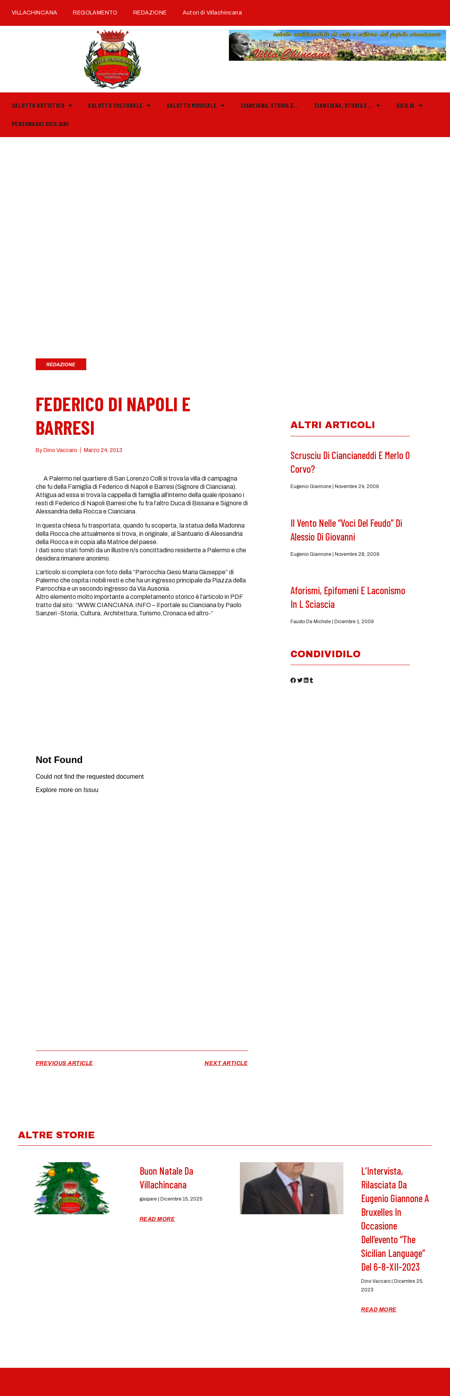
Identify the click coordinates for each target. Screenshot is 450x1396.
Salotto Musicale (196, 105)
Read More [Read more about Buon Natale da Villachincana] (157, 1219)
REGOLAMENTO (95, 13)
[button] (293, 682)
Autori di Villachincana (212, 13)
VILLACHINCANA (34, 13)
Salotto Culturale (119, 105)
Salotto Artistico (42, 105)
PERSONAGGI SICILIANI (40, 123)
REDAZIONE (150, 13)
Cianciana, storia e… (270, 105)
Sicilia (409, 105)
